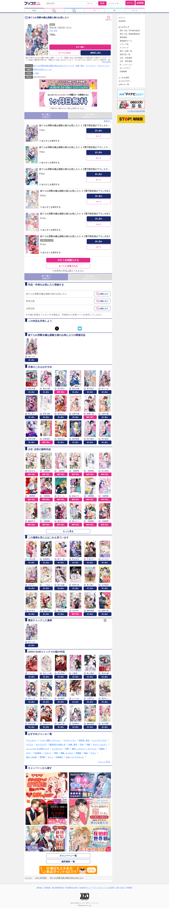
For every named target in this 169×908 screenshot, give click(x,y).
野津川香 (52, 28)
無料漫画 (123, 37)
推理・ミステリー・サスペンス (84, 749)
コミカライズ (57, 749)
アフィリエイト (98, 887)
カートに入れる (64, 53)
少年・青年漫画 (126, 61)
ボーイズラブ (41, 745)
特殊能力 (59, 757)
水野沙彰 (61, 28)
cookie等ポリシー (85, 887)
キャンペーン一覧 (68, 856)
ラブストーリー (103, 66)
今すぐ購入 (80, 47)
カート (98, 136)
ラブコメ (29, 745)
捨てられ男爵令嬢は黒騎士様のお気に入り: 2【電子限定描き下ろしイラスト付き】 (78, 147)
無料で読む (61, 392)
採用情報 (47, 887)
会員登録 (140, 3)
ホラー (28, 753)
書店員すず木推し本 (57, 745)
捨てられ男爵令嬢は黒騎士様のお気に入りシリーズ (54, 66)
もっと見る (68, 531)
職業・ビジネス (67, 753)
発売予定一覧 (125, 54)
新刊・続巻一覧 (126, 51)
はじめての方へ (124, 81)
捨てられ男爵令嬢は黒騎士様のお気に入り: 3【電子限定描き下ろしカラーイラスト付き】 (82, 169)
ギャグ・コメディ (100, 745)
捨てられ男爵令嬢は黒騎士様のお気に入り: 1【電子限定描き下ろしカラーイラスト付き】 (82, 125)
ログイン (130, 3)
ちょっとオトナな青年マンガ (37, 749)
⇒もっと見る (104, 762)
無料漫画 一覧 (68, 861)
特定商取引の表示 (72, 887)
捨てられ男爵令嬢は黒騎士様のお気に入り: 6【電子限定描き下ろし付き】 (75, 236)
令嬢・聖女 (79, 66)
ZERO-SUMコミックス (43, 70)
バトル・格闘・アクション (50, 740)
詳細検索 (123, 71)
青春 (56, 753)
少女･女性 (53, 31)
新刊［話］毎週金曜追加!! (130, 34)
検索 (102, 3)
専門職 (42, 757)
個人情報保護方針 (58, 887)
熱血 (86, 753)
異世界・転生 (84, 740)
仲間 (67, 749)
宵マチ (69, 28)
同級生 (102, 749)
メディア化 (124, 44)
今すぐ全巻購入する (68, 260)
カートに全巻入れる (68, 266)
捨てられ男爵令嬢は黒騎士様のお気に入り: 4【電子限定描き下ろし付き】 (75, 191)
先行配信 (37, 753)
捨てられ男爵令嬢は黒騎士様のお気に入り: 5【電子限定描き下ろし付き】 (75, 214)
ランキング (124, 48)
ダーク (50, 757)
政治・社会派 (31, 757)
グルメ (93, 753)
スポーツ (47, 753)
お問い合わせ (120, 887)
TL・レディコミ (126, 65)
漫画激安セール (126, 41)
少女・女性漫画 (126, 58)
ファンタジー (90, 66)
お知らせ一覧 (123, 84)
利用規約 (129, 887)
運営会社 (40, 887)
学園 (88, 745)
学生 (82, 745)
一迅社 (36, 73)
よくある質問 (123, 78)
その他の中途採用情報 (136, 111)
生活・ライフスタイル (75, 757)
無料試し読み (95, 53)
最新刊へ (107, 121)
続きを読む (106, 62)
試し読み (98, 131)
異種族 (78, 753)
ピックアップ (123, 27)
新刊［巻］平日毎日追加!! (130, 31)
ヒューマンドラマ (99, 740)
